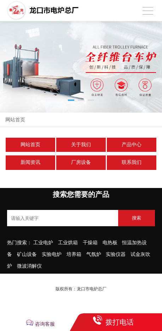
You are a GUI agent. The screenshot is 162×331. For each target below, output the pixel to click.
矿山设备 (27, 254)
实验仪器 (116, 254)
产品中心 (131, 144)
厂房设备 (81, 162)
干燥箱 (91, 242)
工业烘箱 (68, 242)
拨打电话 (119, 322)
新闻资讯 (30, 162)
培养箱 (73, 254)
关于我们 (81, 144)
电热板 (111, 242)
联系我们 (131, 162)
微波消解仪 (29, 266)
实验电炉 (52, 254)
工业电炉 (43, 242)
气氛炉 (93, 254)
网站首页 (15, 119)
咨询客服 (45, 324)
